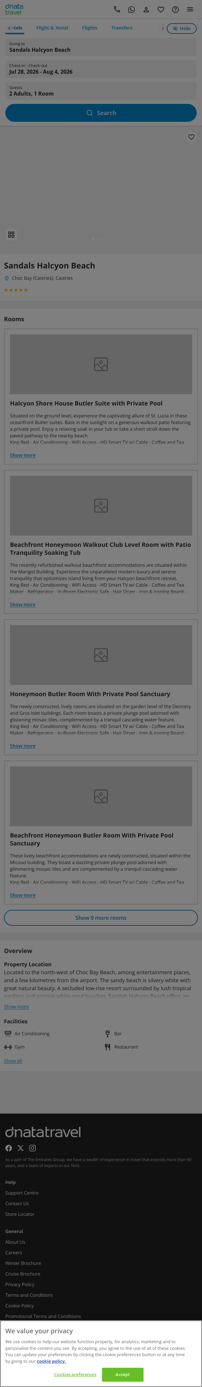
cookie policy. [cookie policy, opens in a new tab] (51, 1361)
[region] (101, 1353)
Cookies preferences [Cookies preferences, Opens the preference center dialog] (75, 1374)
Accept (123, 1374)
